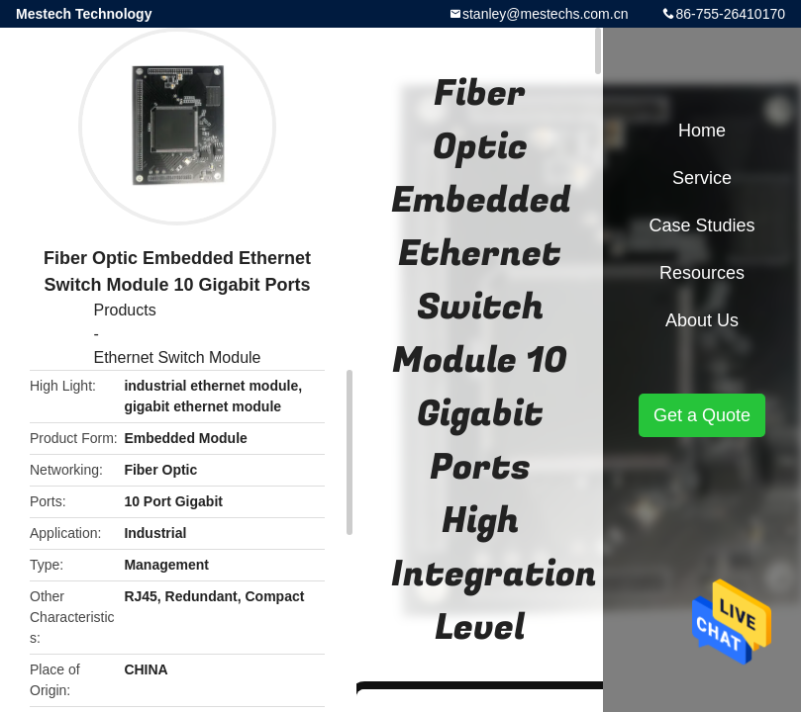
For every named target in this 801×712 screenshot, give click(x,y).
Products (125, 310)
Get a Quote (702, 415)
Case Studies (701, 225)
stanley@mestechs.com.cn (545, 14)
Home (702, 130)
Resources (702, 273)
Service (702, 178)
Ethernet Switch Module (177, 357)
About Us (702, 320)
